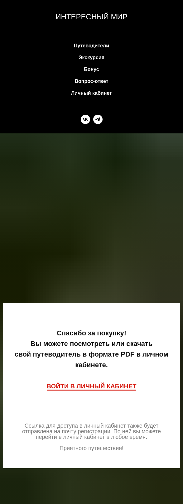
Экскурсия (91, 57)
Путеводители (91, 45)
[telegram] (98, 119)
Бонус (91, 69)
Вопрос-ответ (91, 81)
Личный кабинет (91, 93)
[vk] (85, 119)
